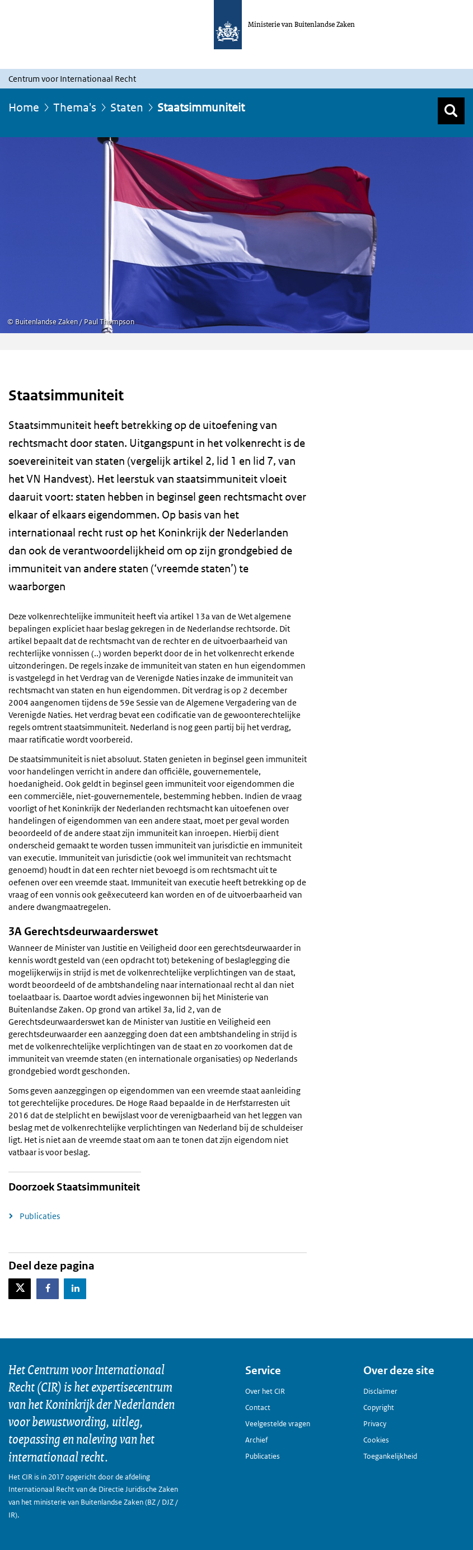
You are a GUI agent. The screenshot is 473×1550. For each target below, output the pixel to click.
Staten (126, 107)
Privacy (374, 1423)
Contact (257, 1407)
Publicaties (40, 1216)
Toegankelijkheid (390, 1456)
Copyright (378, 1407)
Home (23, 107)
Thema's (74, 107)
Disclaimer (380, 1391)
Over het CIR (265, 1391)
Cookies (376, 1440)
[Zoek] (451, 110)
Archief (256, 1440)
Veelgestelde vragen (277, 1423)
